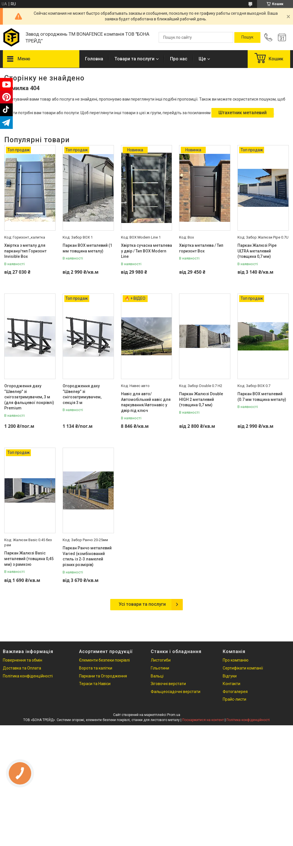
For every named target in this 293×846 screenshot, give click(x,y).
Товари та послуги (134, 58)
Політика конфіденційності (28, 676)
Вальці (157, 676)
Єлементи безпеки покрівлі (104, 660)
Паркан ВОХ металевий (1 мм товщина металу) (87, 248)
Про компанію (236, 660)
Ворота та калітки (95, 668)
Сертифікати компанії (243, 668)
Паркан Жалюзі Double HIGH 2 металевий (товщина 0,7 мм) (201, 399)
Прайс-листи (234, 699)
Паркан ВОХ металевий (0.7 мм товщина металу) (261, 397)
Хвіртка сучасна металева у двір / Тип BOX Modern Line (146, 251)
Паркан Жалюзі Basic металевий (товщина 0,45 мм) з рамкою (29, 558)
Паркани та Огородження (103, 676)
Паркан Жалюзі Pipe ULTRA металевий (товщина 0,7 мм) (257, 251)
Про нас (178, 58)
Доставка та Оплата (22, 668)
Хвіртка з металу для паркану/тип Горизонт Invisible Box (25, 251)
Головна (94, 58)
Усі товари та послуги (142, 604)
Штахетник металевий (242, 112)
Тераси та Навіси (95, 683)
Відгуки (230, 676)
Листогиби (161, 660)
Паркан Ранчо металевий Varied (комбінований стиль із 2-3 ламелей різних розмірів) (87, 556)
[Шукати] (247, 37)
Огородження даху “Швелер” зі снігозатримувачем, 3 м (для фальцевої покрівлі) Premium (29, 397)
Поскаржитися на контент (203, 720)
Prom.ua (173, 715)
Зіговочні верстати (168, 683)
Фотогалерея (235, 691)
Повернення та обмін (22, 660)
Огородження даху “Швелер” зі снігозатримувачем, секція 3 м (82, 394)
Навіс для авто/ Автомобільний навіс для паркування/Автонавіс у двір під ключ (146, 402)
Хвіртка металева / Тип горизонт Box (201, 248)
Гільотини (160, 668)
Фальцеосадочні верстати (175, 691)
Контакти (231, 683)
